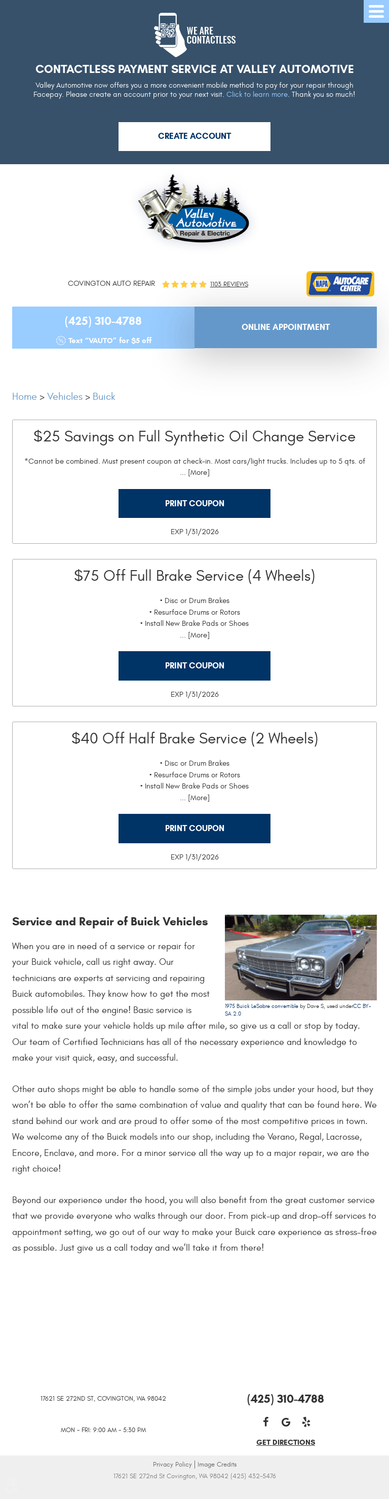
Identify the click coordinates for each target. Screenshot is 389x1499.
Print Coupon (194, 503)
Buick (104, 396)
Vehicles (65, 396)
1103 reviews (229, 284)
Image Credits (217, 1464)
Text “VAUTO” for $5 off (109, 340)
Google (286, 1422)
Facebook (265, 1422)
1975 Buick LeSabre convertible (261, 1006)
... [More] (195, 472)
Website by (195, 1490)
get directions (285, 1442)
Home (24, 396)
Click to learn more (257, 94)
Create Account (194, 136)
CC (357, 1006)
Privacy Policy (172, 1464)
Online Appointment (286, 327)
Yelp (306, 1422)
